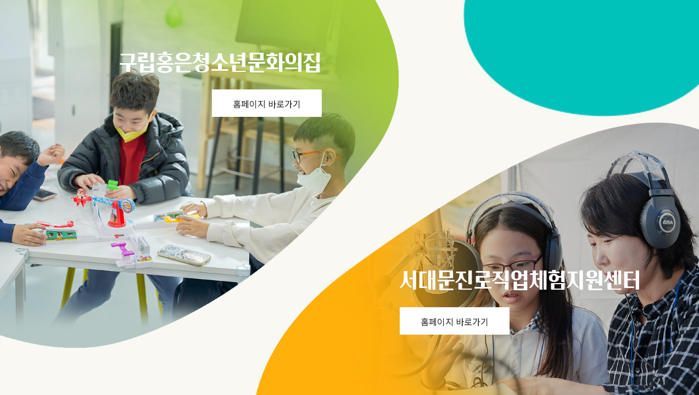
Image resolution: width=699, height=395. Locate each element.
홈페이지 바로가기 (267, 103)
